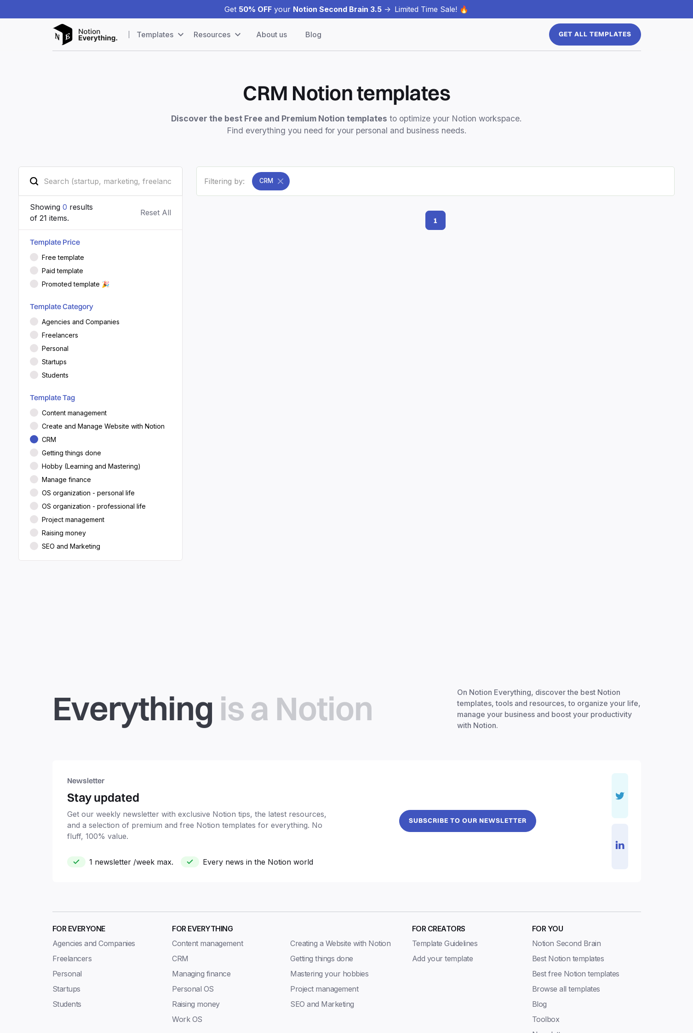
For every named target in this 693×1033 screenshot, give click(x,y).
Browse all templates (566, 988)
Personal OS (193, 988)
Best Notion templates (568, 958)
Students (66, 1004)
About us (271, 34)
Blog (313, 34)
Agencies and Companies (93, 943)
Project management (324, 988)
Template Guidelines (445, 943)
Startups (66, 988)
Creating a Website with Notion (340, 943)
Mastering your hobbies (329, 973)
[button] (161, 34)
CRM (180, 958)
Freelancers (72, 958)
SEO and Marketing (322, 1004)
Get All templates (595, 34)
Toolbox (546, 1019)
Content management (207, 943)
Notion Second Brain (566, 943)
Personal (67, 973)
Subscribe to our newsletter (468, 820)
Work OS (187, 1019)
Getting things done (321, 958)
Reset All (155, 212)
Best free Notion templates (575, 973)
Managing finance (201, 973)
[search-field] (100, 181)
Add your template (442, 958)
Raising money (196, 1004)
